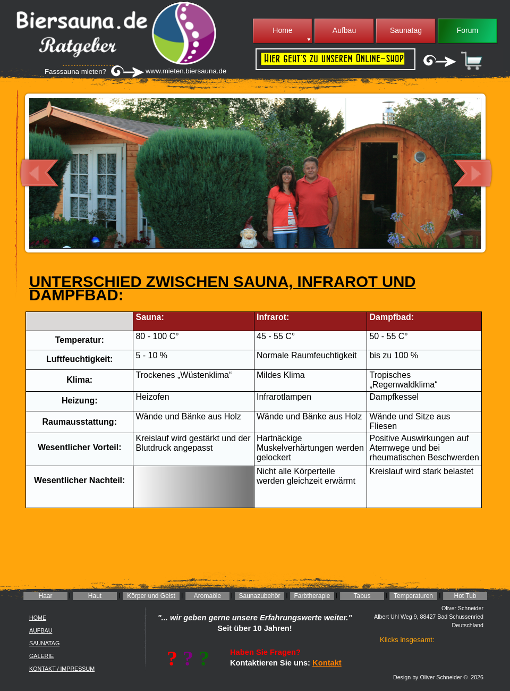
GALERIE (41, 656)
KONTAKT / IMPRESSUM (62, 668)
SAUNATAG (44, 643)
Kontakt (327, 663)
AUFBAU (40, 630)
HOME (37, 617)
